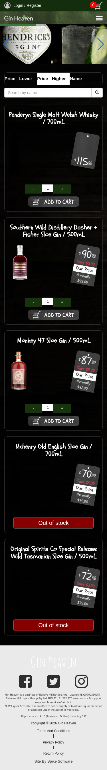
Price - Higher (51, 78)
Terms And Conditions (53, 731)
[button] (100, 44)
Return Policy (53, 753)
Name (76, 78)
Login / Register (22, 5)
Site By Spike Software (53, 761)
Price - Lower (18, 78)
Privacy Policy (53, 742)
